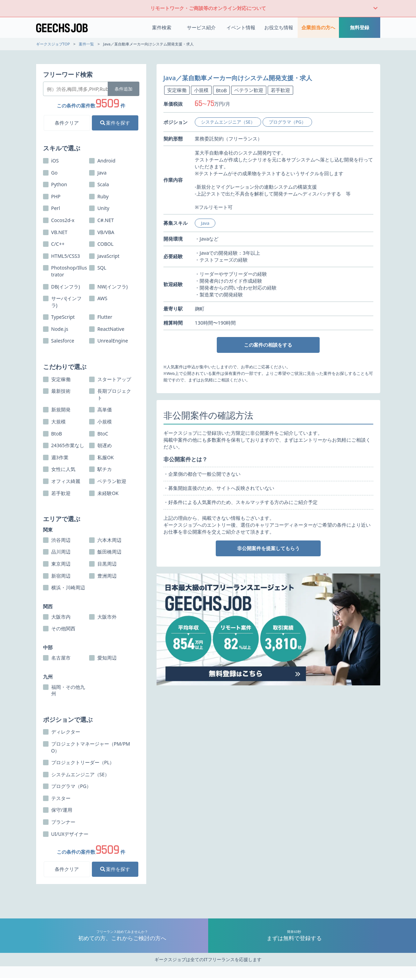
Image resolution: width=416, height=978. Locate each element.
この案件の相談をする (268, 344)
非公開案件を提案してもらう (268, 548)
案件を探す (115, 122)
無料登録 (359, 27)
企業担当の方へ (318, 27)
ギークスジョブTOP (53, 43)
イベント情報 (240, 27)
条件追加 (123, 89)
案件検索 (161, 27)
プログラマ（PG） (287, 122)
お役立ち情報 (278, 27)
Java (205, 223)
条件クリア (67, 122)
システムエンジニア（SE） (228, 122)
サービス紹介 (201, 27)
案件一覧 (86, 43)
